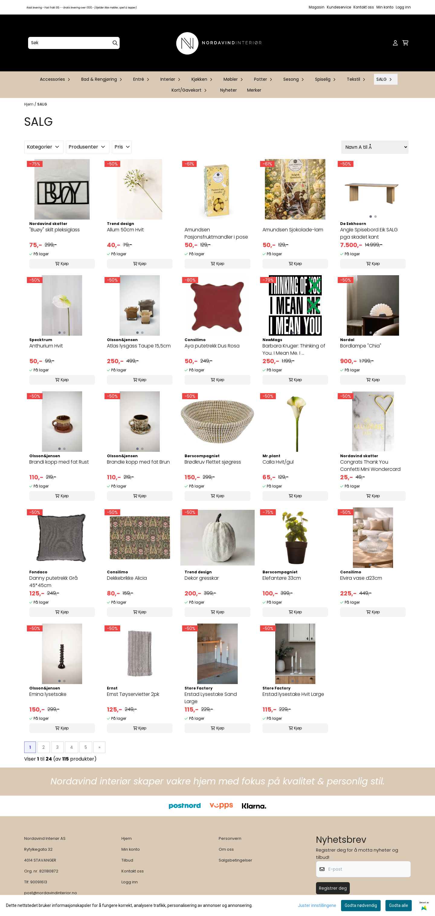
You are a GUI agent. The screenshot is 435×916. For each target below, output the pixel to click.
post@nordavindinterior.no (50, 892)
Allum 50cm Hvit (125, 229)
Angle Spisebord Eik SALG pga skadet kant (369, 233)
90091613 (38, 882)
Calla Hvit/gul (278, 461)
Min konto (384, 7)
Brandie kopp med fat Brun (138, 461)
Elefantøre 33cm (282, 578)
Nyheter (228, 90)
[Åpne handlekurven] (405, 43)
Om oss (226, 849)
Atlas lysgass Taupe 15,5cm (139, 345)
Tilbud (127, 860)
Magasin (316, 7)
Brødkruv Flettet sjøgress (213, 461)
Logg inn (403, 7)
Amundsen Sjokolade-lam (293, 229)
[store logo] (219, 43)
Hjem (29, 104)
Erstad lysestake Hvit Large (293, 694)
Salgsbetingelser (235, 860)
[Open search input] (385, 43)
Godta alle (398, 905)
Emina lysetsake (47, 694)
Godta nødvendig (361, 905)
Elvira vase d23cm (361, 578)
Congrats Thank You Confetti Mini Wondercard (370, 465)
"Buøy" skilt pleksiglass (54, 229)
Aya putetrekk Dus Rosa (212, 345)
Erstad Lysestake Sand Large (211, 698)
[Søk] (74, 43)
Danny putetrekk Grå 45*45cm (53, 582)
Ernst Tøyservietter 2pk (133, 694)
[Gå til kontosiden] (395, 43)
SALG (42, 104)
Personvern (230, 838)
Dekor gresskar (202, 578)
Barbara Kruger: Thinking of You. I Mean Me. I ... (294, 349)
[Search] (115, 43)
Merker (254, 90)
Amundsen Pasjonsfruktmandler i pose (216, 233)
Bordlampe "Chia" (360, 345)
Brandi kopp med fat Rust (59, 461)
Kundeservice (339, 7)
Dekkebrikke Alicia (127, 578)
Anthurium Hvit (46, 345)
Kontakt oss (363, 7)
